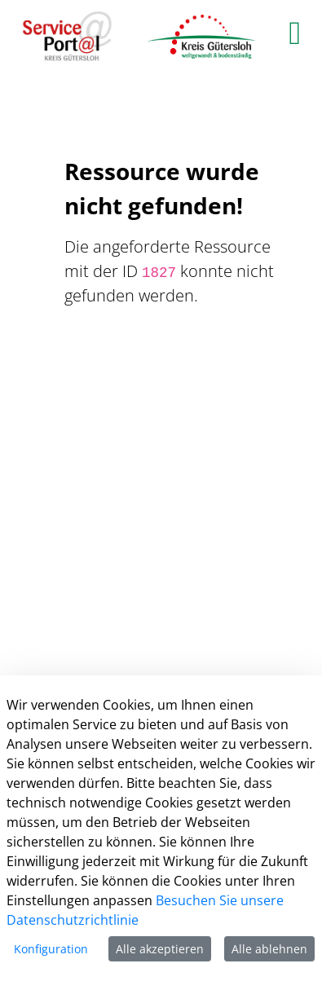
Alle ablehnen (269, 949)
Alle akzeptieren (160, 949)
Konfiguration (51, 949)
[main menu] (295, 32)
